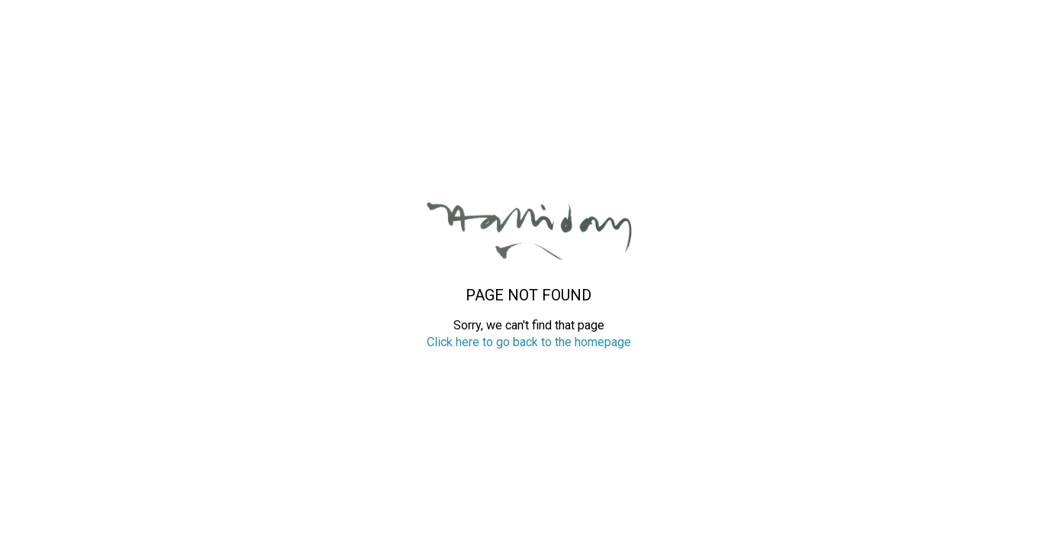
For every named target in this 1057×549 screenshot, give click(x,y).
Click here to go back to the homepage (529, 342)
